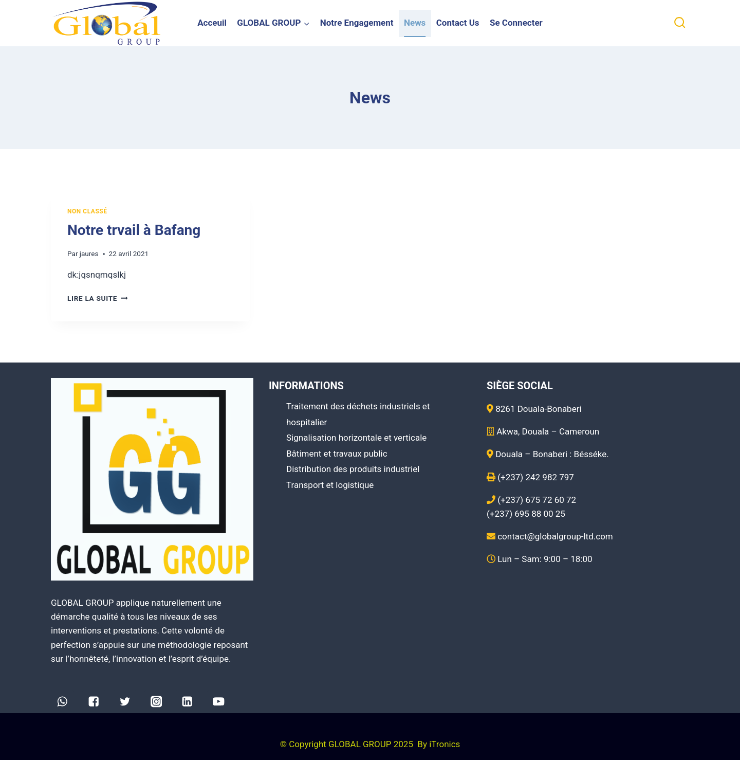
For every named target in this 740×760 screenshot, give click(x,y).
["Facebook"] (93, 701)
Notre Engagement (357, 22)
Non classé (87, 211)
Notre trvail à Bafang (133, 230)
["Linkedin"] (187, 701)
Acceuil (212, 22)
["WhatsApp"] (62, 701)
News (414, 22)
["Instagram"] (156, 701)
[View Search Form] (679, 22)
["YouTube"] (218, 701)
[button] (306, 23)
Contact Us (457, 22)
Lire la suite (97, 298)
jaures (89, 253)
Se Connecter (516, 22)
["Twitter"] (125, 701)
